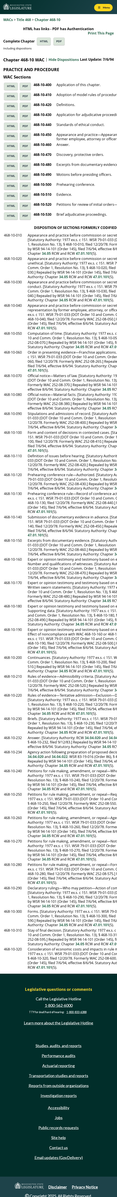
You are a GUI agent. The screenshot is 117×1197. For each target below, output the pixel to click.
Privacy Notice (85, 1187)
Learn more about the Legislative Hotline (58, 1023)
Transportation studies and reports (58, 1075)
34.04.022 (60, 756)
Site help (58, 1137)
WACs (8, 19)
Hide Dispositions (64, 59)
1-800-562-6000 (59, 1005)
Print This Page (101, 33)
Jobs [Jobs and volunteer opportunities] (59, 1117)
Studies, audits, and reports (58, 1045)
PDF (59, 41)
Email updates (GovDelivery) (58, 1157)
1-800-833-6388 (76, 1012)
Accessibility (58, 1107)
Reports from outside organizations (59, 1085)
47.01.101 (84, 253)
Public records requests (58, 1127)
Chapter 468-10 (47, 19)
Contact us (58, 1147)
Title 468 (24, 19)
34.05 (46, 253)
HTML (44, 41)
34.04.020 (93, 737)
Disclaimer (57, 1187)
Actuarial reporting (58, 1065)
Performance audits (58, 1055)
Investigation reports (59, 1095)
